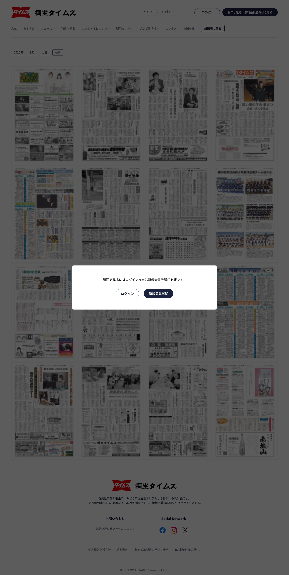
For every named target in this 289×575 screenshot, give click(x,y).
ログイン (127, 293)
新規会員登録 (158, 293)
